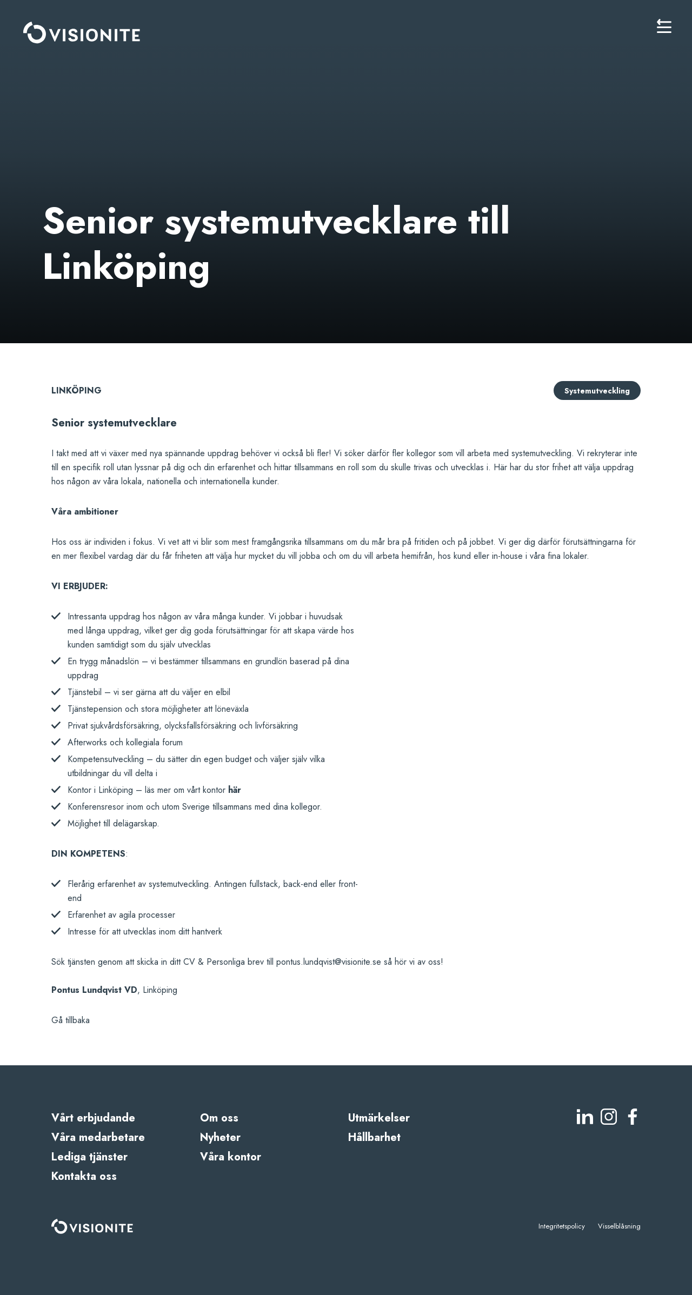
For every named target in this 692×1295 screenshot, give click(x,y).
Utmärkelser (379, 1118)
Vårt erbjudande (93, 1118)
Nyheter (220, 1137)
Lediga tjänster (89, 1157)
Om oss (219, 1118)
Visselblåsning (619, 1226)
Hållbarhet (374, 1137)
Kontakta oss (84, 1176)
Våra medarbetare (98, 1137)
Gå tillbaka (70, 1020)
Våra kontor (230, 1157)
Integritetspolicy (561, 1226)
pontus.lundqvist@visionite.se (328, 962)
